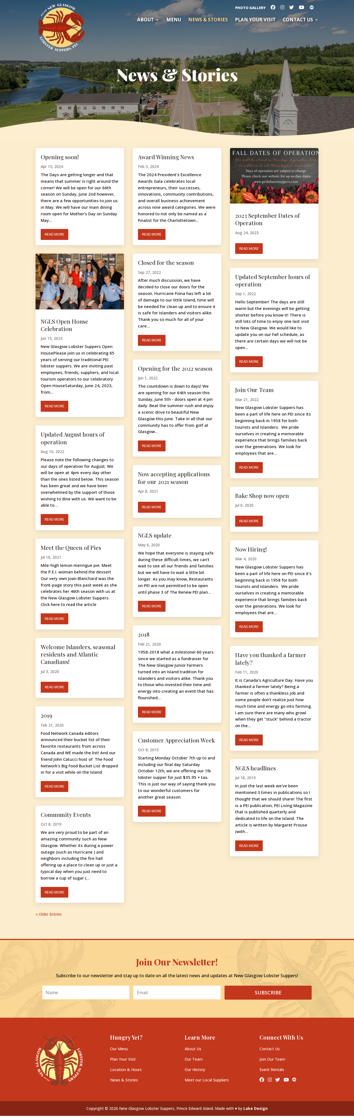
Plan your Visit (255, 20)
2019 (46, 715)
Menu (173, 20)
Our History (195, 1069)
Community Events (66, 814)
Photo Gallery (250, 8)
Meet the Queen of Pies (71, 547)
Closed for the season (166, 262)
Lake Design (255, 1108)
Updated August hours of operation (72, 437)
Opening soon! (60, 157)
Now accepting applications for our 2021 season (174, 477)
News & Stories (208, 20)
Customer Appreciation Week (176, 740)
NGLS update (155, 535)
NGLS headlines (255, 768)
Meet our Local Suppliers (207, 1080)
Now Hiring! (251, 549)
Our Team (194, 1059)
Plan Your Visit (123, 1059)
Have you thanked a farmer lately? (270, 658)
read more (54, 234)
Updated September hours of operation (272, 280)
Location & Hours (126, 1069)
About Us (193, 1048)
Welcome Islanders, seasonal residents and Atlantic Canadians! (78, 654)
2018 (143, 634)
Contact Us (298, 20)
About (145, 20)
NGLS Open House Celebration (64, 324)
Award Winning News (166, 157)
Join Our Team (254, 389)
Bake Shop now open (262, 495)
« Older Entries (49, 914)
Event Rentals (271, 1069)
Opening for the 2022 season (175, 368)
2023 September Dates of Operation (267, 219)
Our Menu (119, 1048)
